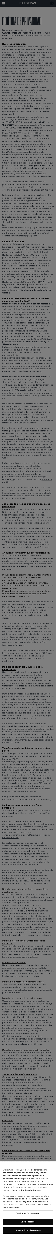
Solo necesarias (28, 1222)
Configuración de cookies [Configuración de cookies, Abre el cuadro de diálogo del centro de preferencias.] (28, 1213)
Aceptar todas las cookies (28, 1230)
